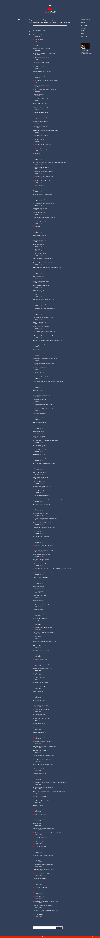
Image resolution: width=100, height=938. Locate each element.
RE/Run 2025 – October (40, 846)
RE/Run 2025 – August (40, 892)
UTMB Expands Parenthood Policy (41, 158)
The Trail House (36, 249)
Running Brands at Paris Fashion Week (42, 696)
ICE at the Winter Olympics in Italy (41, 664)
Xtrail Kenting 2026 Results (39, 345)
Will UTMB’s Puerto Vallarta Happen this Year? (44, 463)
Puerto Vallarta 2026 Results (39, 30)
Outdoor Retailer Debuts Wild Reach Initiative (43, 632)
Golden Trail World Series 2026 (40, 618)
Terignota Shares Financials (39, 878)
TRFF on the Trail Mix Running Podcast (42, 386)
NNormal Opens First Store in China (41, 48)
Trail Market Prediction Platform (40, 563)
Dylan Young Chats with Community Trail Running (44, 331)
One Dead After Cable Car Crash (40, 253)
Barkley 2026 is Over (37, 531)
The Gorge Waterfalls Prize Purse (40, 490)
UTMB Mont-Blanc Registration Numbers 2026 (44, 527)
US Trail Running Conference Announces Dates (44, 335)
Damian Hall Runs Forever (39, 436)
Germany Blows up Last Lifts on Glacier (42, 231)
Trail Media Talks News (38, 609)
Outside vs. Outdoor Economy (40, 149)
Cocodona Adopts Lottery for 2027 (41, 167)
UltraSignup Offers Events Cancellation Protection (44, 263)
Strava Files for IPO (37, 823)
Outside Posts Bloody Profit (39, 595)
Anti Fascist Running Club (39, 700)
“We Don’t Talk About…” (38, 591)
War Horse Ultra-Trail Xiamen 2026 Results (43, 272)
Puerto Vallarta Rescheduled (39, 445)
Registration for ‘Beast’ (38, 805)
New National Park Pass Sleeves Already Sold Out (44, 828)
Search (59, 927)
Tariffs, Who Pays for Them (39, 769)
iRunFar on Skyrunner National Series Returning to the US (46, 582)
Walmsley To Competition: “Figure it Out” (42, 668)
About (82, 31)
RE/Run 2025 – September (41, 887)
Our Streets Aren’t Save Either (40, 459)
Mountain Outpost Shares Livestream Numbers (44, 883)
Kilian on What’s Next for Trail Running (42, 759)
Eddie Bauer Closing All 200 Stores (41, 650)
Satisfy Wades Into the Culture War (41, 682)
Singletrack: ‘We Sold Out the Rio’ (43, 144)
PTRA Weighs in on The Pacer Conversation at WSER (45, 910)
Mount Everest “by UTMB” (39, 418)
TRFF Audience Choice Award (40, 422)
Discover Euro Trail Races (39, 35)
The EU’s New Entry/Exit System (40, 513)
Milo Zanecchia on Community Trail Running (43, 317)
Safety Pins (37, 226)
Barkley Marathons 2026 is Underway (41, 554)
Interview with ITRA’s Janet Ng (40, 117)
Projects (83, 30)
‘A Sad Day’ (35, 294)
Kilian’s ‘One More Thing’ (38, 290)
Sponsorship (84, 36)
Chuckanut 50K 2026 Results (39, 235)
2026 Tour (84, 53)
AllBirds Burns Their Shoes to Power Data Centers (44, 53)
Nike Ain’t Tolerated (39, 39)
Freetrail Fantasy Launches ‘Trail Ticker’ (42, 778)
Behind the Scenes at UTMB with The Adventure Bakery (46, 901)
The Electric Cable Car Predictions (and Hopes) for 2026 (48, 832)
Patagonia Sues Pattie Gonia (39, 732)
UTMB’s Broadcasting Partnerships (43, 180)
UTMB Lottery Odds (37, 728)
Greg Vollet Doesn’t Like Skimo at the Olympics (44, 468)
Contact (83, 33)
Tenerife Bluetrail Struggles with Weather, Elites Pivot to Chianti (47, 267)
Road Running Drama (38, 390)
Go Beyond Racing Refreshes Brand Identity (43, 258)
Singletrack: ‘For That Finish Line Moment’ (45, 176)
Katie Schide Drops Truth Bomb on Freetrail (43, 787)
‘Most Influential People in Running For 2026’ (43, 755)
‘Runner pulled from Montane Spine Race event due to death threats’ (49, 791)
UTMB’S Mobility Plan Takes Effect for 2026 (43, 864)
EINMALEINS (12, 936)
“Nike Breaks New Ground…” (39, 819)
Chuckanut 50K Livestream (39, 431)
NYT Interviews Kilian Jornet (39, 773)
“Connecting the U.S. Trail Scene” (40, 577)
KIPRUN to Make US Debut (39, 750)
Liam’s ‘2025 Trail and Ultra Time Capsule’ (43, 905)
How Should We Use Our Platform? (41, 709)
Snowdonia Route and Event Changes (44, 404)
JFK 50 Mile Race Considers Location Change (43, 363)
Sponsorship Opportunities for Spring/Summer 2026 (45, 190)
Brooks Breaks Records (38, 600)
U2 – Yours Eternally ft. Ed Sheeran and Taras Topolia (45, 440)
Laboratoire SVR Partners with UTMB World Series (45, 358)
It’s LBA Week (36, 349)
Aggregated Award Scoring (39, 723)
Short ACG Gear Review (40, 814)
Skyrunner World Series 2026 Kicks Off (42, 522)
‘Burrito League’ (36, 860)
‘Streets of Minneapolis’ (38, 691)
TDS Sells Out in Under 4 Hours (40, 796)
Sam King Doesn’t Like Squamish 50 (41, 121)
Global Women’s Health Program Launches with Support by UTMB (48, 381)
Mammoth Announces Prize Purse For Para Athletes (45, 44)
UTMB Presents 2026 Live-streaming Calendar (44, 308)
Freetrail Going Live (37, 655)
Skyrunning (84, 25)
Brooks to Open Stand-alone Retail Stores (42, 194)
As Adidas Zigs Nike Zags (41, 659)
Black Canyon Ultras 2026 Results (41, 536)
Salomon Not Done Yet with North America (43, 855)
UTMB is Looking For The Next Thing (41, 57)
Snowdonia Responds (38, 313)
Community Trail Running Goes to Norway (42, 171)
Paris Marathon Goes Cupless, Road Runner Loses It (45, 76)
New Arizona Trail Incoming (39, 454)
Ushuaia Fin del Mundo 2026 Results (41, 221)
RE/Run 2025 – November (41, 841)
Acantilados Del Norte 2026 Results (41, 281)
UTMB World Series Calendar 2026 (41, 718)
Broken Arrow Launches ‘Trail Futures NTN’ (43, 573)
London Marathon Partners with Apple (41, 285)
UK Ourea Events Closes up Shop (41, 304)
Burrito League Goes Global (39, 686)
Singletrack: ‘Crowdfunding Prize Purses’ (44, 545)
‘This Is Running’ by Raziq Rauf (40, 126)
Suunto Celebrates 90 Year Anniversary (42, 486)
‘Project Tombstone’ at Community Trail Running (44, 217)
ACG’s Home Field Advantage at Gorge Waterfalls (46, 80)
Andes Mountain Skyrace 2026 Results (42, 376)
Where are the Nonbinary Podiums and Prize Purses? (45, 130)
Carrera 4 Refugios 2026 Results (40, 477)
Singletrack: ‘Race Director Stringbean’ (44, 627)
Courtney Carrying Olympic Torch (40, 705)
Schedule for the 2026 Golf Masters (41, 139)
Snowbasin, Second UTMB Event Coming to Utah (44, 641)
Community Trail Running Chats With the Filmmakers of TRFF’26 (48, 340)
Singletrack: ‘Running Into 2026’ (42, 873)
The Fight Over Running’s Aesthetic (41, 495)
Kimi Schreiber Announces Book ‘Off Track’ (43, 764)
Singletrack (84, 23)
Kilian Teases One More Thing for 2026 (42, 395)
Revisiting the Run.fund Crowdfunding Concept (46, 518)
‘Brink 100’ (35, 673)
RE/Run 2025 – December (41, 837)
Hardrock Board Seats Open (39, 677)
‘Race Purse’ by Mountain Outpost (41, 559)
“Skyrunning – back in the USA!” (40, 614)
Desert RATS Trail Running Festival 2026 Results (44, 89)
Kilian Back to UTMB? (38, 914)
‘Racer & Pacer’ (36, 153)
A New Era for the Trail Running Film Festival (43, 869)
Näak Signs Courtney (38, 636)
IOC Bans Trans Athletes (38, 185)
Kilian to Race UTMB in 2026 (39, 472)
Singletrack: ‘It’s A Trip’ (40, 810)
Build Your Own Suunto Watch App (41, 326)
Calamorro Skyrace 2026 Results (40, 98)
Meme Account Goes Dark (39, 481)
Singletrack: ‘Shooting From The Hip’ (43, 737)
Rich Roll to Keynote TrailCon (40, 212)
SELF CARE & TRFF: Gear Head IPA (41, 504)
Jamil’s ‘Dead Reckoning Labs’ (40, 208)
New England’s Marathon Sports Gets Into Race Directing (46, 604)
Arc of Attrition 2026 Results (39, 714)
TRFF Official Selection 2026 (39, 645)
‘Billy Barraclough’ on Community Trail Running (44, 299)
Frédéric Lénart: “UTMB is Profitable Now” (42, 741)
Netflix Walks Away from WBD (40, 427)
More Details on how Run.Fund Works (42, 851)
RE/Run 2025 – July (39, 896)
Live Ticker (83, 28)
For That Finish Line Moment (50, 12)
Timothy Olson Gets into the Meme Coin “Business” (45, 623)
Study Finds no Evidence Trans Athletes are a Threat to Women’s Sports (50, 162)
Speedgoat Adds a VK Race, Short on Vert (43, 408)
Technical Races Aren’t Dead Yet (40, 135)
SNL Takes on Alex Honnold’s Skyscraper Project (44, 746)
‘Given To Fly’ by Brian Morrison (40, 66)
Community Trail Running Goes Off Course (43, 199)
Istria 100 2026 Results (38, 94)
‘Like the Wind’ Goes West (39, 372)
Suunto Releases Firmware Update (41, 800)
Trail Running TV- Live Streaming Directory (43, 550)
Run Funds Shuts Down (38, 276)
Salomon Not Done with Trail (39, 322)
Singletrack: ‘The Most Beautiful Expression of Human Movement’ (50, 782)
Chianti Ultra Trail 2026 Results (40, 240)
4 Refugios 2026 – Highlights (40, 449)
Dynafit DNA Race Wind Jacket (40, 367)
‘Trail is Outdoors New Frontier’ (40, 413)
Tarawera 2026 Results (38, 541)
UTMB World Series (85, 27)
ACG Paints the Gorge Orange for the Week (43, 108)
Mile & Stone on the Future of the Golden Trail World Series (49, 500)
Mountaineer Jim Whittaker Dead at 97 (42, 85)
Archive (83, 22)
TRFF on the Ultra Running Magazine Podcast (43, 203)
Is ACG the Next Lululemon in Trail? (41, 62)
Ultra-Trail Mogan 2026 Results (40, 103)
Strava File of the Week (38, 244)
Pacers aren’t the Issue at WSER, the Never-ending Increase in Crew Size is (53, 568)
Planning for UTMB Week (39, 354)
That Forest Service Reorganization (41, 112)
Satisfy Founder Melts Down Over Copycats (43, 509)
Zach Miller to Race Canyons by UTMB (42, 71)
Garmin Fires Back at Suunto (39, 399)
